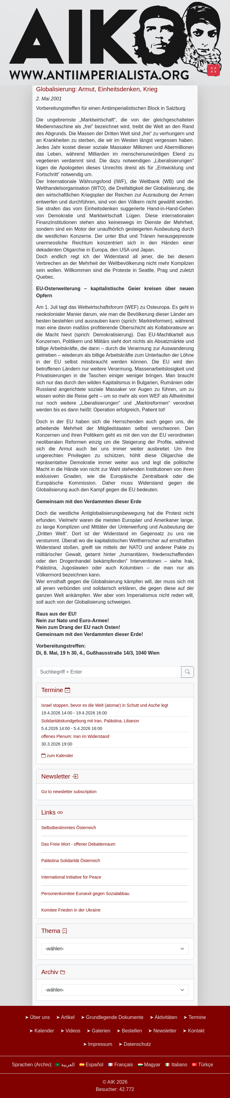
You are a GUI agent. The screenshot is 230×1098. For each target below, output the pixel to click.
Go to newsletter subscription (69, 791)
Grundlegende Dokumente (114, 1017)
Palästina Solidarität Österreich (70, 860)
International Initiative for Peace (71, 877)
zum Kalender (57, 755)
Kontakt (196, 1030)
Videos (72, 1030)
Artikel (67, 1017)
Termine (197, 1017)
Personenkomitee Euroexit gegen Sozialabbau (85, 893)
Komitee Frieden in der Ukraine (71, 910)
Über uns (40, 1017)
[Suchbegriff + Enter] (108, 672)
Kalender (44, 1030)
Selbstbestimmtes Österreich (68, 827)
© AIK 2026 (114, 1082)
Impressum (100, 1044)
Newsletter (164, 1030)
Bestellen (132, 1030)
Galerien (101, 1030)
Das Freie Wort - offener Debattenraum (78, 844)
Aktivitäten (166, 1017)
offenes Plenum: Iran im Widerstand (75, 736)
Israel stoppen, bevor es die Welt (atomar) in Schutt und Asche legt (104, 705)
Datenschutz (137, 1044)
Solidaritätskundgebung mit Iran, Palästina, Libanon (90, 720)
